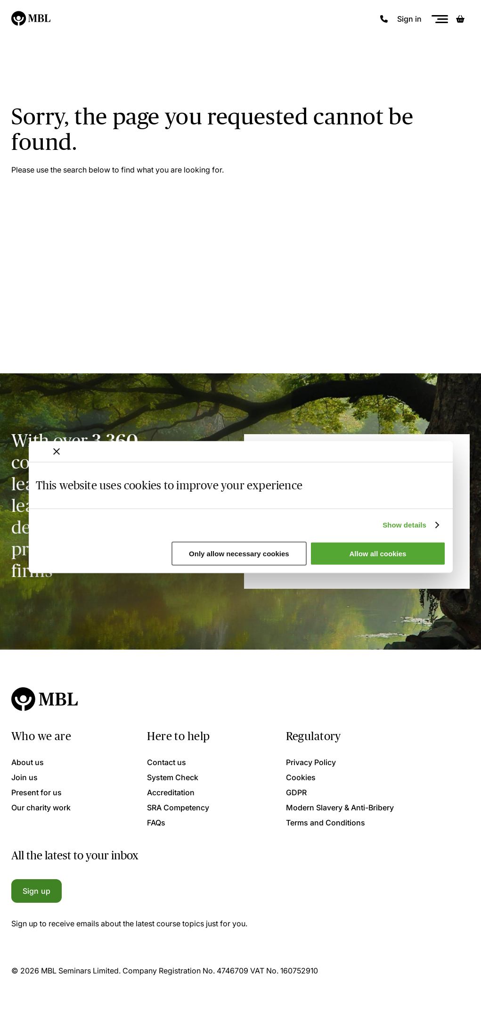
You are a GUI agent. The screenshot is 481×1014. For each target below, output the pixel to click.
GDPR (296, 792)
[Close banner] (56, 451)
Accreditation (171, 792)
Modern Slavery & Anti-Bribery (340, 807)
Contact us (166, 762)
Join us (24, 777)
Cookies (301, 777)
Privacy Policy (311, 762)
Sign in (409, 19)
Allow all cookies (378, 554)
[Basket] (460, 18)
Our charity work (41, 807)
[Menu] (439, 19)
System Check (172, 777)
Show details (404, 525)
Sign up (36, 891)
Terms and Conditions (325, 822)
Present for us (36, 792)
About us (27, 762)
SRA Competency (178, 807)
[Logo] (31, 19)
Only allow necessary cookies (239, 554)
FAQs (156, 822)
